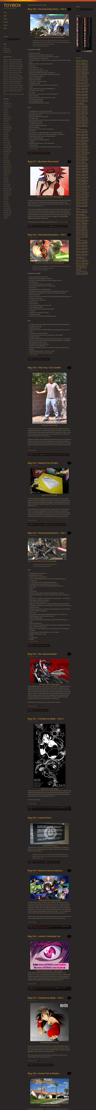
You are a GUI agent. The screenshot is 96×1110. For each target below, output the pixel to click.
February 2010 (7, 125)
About (5, 15)
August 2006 (7, 195)
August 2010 (7, 120)
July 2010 (6, 121)
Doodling (59, 524)
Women (30, 809)
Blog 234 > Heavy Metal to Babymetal (13, 59)
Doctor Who (55, 926)
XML (35, 989)
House (59, 926)
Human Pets (40, 1109)
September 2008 (8, 151)
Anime (5, 19)
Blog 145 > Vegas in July (42, 218)
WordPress (31, 989)
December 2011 (7, 105)
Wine (67, 454)
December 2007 (7, 166)
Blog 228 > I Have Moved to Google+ (12, 70)
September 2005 (8, 214)
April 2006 (6, 203)
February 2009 (7, 142)
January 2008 (7, 164)
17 (69, 367)
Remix (5, 28)
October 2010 (7, 116)
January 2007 (7, 186)
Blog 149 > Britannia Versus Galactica (45, 870)
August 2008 (7, 153)
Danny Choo (35, 152)
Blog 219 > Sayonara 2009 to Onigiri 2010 (14, 89)
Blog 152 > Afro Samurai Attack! (42, 654)
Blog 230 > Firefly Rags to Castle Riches (13, 66)
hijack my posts (42, 849)
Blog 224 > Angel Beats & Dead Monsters (13, 77)
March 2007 (6, 182)
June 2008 (6, 156)
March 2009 (6, 140)
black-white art (61, 1046)
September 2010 (8, 118)
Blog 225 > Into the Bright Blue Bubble (13, 76)
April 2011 (6, 114)
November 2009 (7, 127)
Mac (48, 861)
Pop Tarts (56, 454)
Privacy (5, 25)
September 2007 (8, 171)
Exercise (6, 22)
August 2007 (7, 173)
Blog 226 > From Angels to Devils (11, 74)
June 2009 (6, 134)
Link (39, 49)
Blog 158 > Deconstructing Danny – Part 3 (47, 9)
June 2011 (6, 110)
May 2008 (6, 158)
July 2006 (6, 197)
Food (34, 454)
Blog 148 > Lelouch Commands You (44, 936)
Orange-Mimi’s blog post (47, 502)
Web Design (52, 987)
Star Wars (47, 152)
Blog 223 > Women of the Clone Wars (13, 79)
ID (47, 454)
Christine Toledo (36, 807)
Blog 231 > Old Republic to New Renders (13, 65)
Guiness (54, 226)
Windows (57, 861)
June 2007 (6, 177)
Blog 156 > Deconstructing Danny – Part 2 (47, 235)
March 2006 (6, 204)
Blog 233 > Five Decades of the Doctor (13, 61)
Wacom (63, 524)
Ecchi (67, 807)
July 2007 (6, 175)
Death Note (50, 926)
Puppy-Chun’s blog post (39, 498)
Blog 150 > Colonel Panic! (39, 818)
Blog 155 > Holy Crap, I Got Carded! (44, 367)
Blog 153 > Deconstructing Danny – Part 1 (47, 533)
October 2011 (7, 107)
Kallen (57, 226)
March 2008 (6, 160)
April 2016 (6, 101)
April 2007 (6, 180)
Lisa (60, 226)
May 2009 (6, 136)
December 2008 (7, 145)
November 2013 (7, 103)
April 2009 (6, 138)
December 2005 (7, 210)
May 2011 (6, 112)
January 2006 (7, 208)
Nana (47, 226)
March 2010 (6, 123)
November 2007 (7, 168)
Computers (35, 861)
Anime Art (35, 524)
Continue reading (35, 148)
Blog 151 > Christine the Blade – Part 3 (45, 719)
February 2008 (7, 162)
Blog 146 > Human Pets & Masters (43, 1073)
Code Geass (35, 226)
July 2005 (6, 217)
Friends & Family (42, 226)
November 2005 (7, 212)
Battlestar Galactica (37, 926)
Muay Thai (37, 1049)
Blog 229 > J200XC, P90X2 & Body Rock (13, 68)
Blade (64, 807)
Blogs (40, 710)
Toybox (12, 5)
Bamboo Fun (54, 524)
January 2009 (7, 144)
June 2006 (6, 199)
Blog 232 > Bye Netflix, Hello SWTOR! (12, 63)
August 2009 (7, 131)
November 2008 (7, 147)
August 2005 (7, 216)
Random (37, 454)
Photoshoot (51, 454)
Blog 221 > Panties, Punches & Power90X (13, 85)
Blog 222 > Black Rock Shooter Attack (13, 81)
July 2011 (6, 108)
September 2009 (8, 129)
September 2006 (8, 193)
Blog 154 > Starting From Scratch (43, 463)
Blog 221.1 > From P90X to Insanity (12, 83)
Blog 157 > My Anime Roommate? (43, 161)
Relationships (56, 807)
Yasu (65, 226)
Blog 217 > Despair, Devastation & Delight (14, 94)
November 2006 (7, 190)
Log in (5, 46)
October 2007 (7, 169)
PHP (48, 987)
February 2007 (7, 184)
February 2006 (7, 206)
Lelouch (60, 987)
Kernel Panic (57, 847)
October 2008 (7, 149)
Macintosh (52, 861)
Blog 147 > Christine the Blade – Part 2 (45, 998)
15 (69, 936)
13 (69, 870)
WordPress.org (7, 52)
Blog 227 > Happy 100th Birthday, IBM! (13, 72)
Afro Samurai (36, 710)
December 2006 (7, 188)
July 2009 (6, 132)
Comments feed (7, 50)
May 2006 (6, 201)
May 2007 (6, 179)
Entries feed (6, 48)
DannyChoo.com (41, 578)
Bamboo (49, 524)
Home (5, 12)
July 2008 (6, 155)
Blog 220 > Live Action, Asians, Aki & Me (13, 87)
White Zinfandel (62, 454)
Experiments (41, 152)
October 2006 (7, 192)
